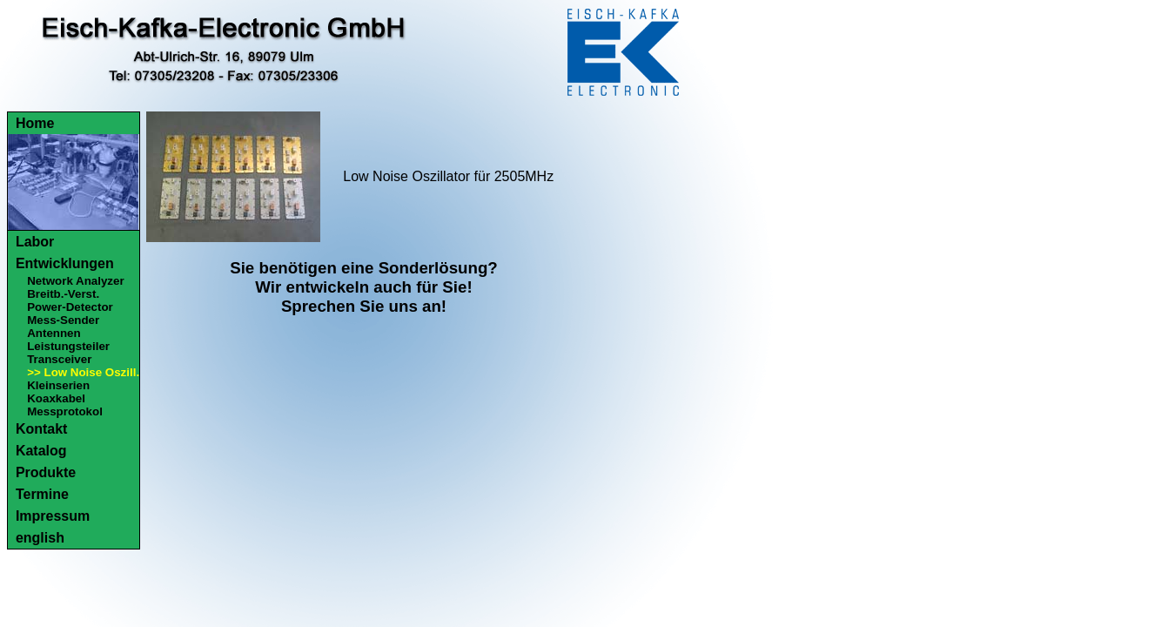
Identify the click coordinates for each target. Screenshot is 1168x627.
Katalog (41, 450)
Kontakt (42, 428)
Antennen (53, 333)
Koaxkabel (56, 398)
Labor (35, 241)
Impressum (53, 516)
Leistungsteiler (68, 346)
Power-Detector (70, 307)
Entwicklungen (65, 263)
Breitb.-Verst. (63, 293)
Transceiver (59, 359)
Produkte (46, 472)
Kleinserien (58, 385)
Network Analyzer (75, 280)
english (40, 537)
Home (35, 123)
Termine (42, 494)
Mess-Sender (63, 320)
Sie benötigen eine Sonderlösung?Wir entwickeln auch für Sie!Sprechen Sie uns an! (364, 287)
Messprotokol (65, 411)
